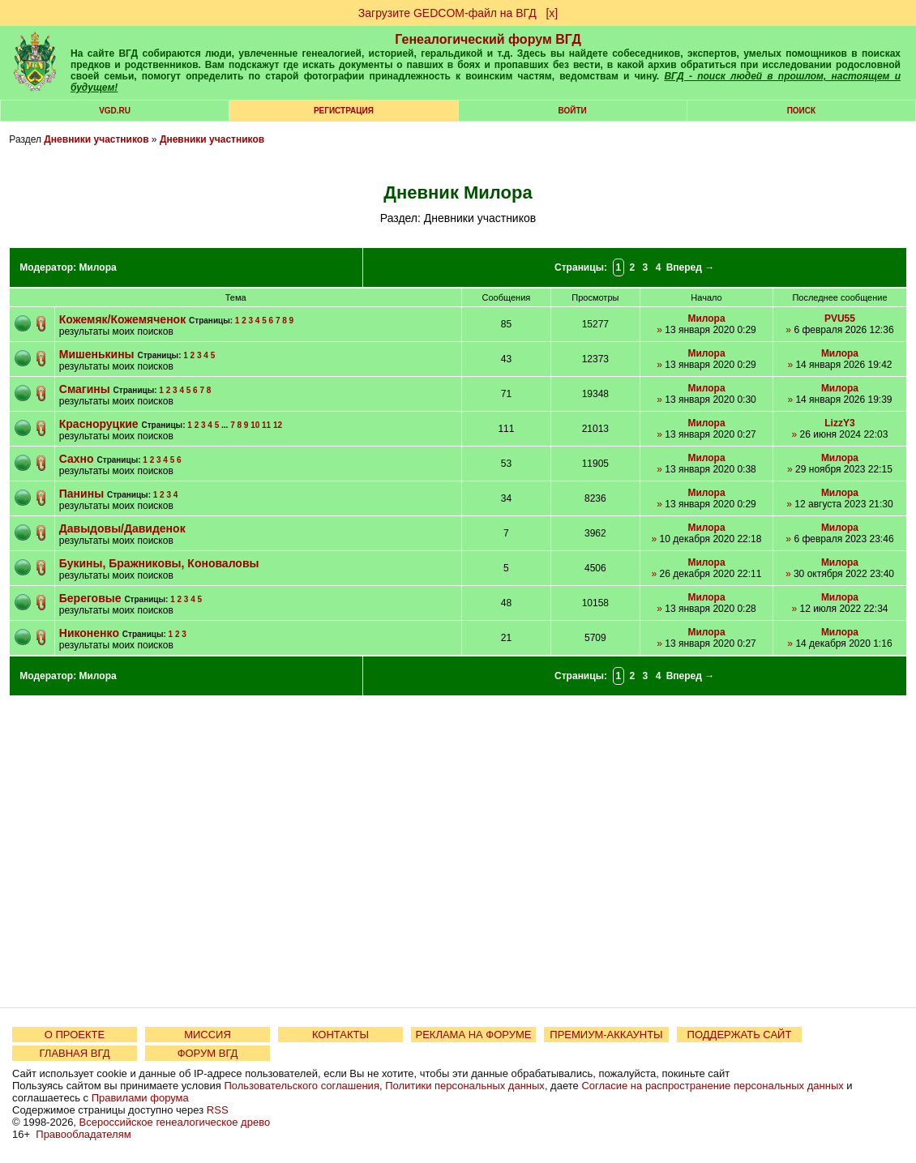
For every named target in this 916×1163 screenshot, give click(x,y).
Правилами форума (140, 1098)
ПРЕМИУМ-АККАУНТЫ (606, 1034)
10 (254, 425)
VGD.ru (115, 110)
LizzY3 (839, 423)
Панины (83, 493)
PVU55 (839, 318)
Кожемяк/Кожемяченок (122, 319)
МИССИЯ (207, 1034)
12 (277, 425)
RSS (218, 1110)
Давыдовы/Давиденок (122, 528)
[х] (552, 12)
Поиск (801, 110)
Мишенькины (97, 354)
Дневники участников (96, 139)
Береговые (92, 598)
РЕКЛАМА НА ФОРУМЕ (473, 1034)
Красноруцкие (99, 423)
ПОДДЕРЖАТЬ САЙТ (739, 1034)
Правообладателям (83, 1134)
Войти (573, 110)
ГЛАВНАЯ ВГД (75, 1053)
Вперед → (690, 267)
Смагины (84, 389)
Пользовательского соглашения (301, 1086)
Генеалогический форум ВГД (488, 39)
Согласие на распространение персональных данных (712, 1086)
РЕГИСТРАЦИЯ (344, 110)
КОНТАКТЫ (340, 1034)
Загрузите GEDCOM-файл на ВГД (447, 12)
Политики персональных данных (465, 1086)
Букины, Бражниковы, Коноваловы (159, 563)
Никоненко (89, 632)
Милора (97, 267)
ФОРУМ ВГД (208, 1053)
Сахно (76, 458)
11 (266, 425)
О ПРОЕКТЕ (75, 1034)
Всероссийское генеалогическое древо (175, 1122)
